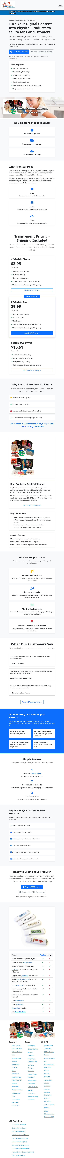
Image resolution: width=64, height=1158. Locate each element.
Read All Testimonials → (32, 702)
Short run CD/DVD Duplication (47, 1092)
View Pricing (37, 505)
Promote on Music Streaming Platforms (33, 1096)
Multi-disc (15, 970)
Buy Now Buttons (23, 979)
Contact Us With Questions (32, 892)
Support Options (33, 1049)
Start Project (27, 505)
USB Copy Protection (18, 1155)
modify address (27, 962)
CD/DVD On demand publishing (48, 1083)
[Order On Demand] (35, 115)
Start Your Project (19, 51)
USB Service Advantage (19, 1124)
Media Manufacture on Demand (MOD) (49, 1114)
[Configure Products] (32, 115)
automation (20, 1004)
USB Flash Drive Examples (20, 1138)
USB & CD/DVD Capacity (19, 1141)
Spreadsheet (16, 1008)
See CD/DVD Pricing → (32, 290)
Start (26, 112)
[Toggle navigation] (60, 5)
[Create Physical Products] (28, 115)
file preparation (20, 1012)
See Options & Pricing (41, 51)
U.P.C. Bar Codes (33, 1087)
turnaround (19, 985)
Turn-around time (17, 1090)
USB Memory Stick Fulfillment (21, 1148)
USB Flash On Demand (18, 1131)
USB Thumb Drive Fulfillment (20, 1135)
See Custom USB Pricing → (32, 370)
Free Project (36, 773)
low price (25, 976)
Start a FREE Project (32, 887)
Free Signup (31, 1045)
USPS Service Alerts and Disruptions (16, 1102)
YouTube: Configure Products (31, 1068)
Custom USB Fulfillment (19, 1128)
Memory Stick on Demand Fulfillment (23, 1152)
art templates (19, 1001)
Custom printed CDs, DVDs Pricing (48, 1067)
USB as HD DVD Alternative (20, 1145)
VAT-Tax (30, 1090)
